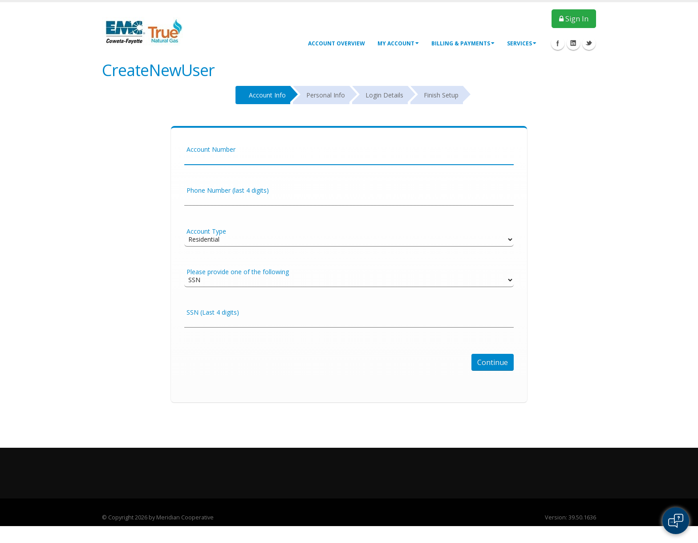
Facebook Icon (557, 43)
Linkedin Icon (573, 43)
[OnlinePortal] (142, 30)
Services (521, 43)
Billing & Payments (463, 43)
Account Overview (336, 43)
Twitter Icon (589, 43)
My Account (398, 43)
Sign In (573, 19)
